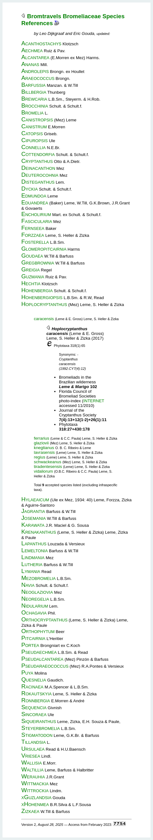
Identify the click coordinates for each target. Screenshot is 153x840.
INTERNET (93, 400)
